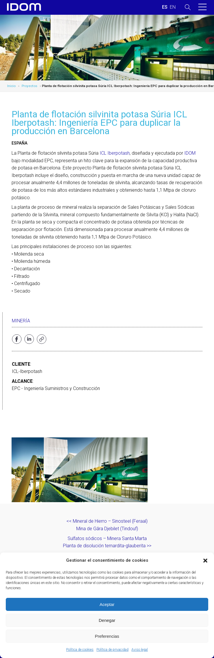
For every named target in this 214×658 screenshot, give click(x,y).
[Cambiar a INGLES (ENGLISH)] (173, 7)
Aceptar (107, 604)
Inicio (11, 86)
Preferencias (107, 636)
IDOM (190, 153)
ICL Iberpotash (115, 153)
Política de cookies (80, 650)
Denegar (107, 620)
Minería (21, 321)
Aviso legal (139, 650)
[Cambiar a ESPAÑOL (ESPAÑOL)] (165, 7)
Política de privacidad (112, 650)
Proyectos (29, 86)
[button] (205, 560)
